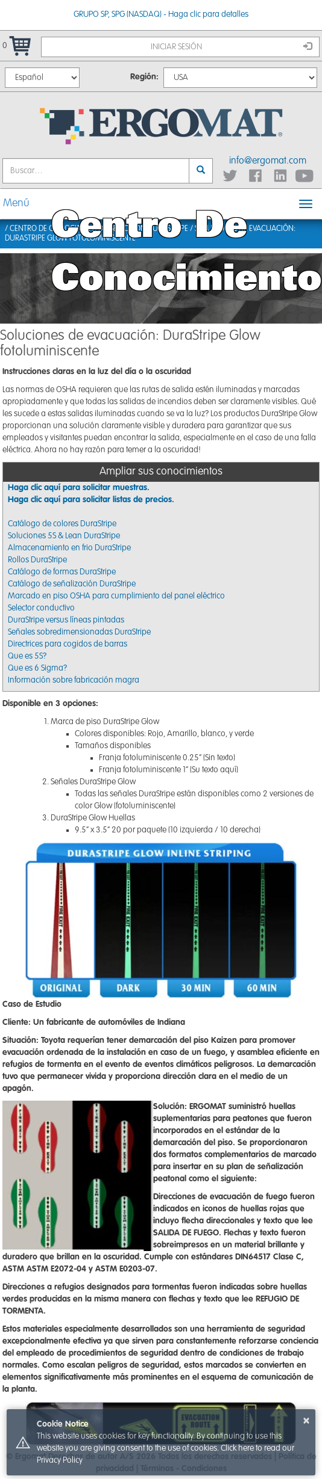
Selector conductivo (41, 608)
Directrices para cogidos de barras (67, 644)
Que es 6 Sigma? (37, 668)
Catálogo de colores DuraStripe (62, 524)
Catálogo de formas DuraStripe (62, 572)
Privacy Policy (60, 1460)
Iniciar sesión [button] (231, 46)
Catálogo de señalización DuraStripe (72, 584)
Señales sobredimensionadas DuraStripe (79, 632)
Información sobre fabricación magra (73, 680)
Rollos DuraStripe (37, 560)
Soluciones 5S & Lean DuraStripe (64, 536)
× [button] (306, 1421)
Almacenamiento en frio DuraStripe (69, 548)
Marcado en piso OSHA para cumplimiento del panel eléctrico (116, 596)
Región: (144, 77)
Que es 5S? (27, 656)
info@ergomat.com (267, 161)
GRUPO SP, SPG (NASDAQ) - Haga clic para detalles (161, 14)
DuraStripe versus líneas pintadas (66, 620)
